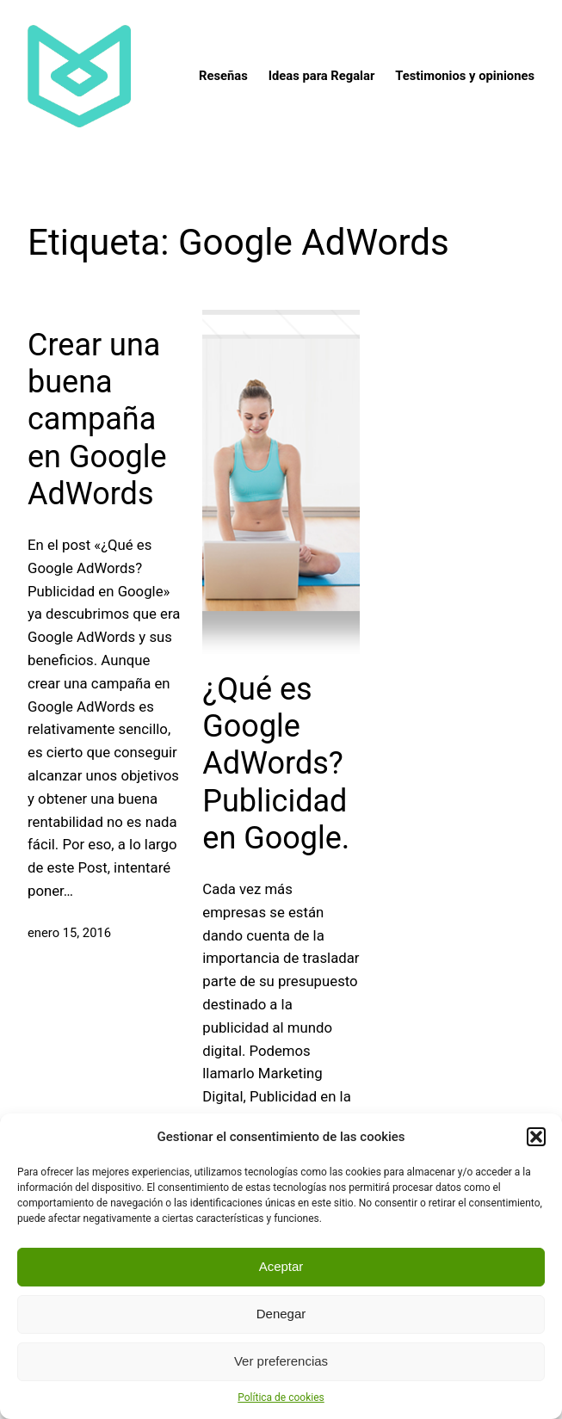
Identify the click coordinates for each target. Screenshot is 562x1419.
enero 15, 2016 (69, 933)
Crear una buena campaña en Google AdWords (97, 419)
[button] (536, 1136)
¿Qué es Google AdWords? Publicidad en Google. (275, 763)
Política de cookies (281, 1397)
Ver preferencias (281, 1361)
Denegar (281, 1313)
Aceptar (281, 1266)
